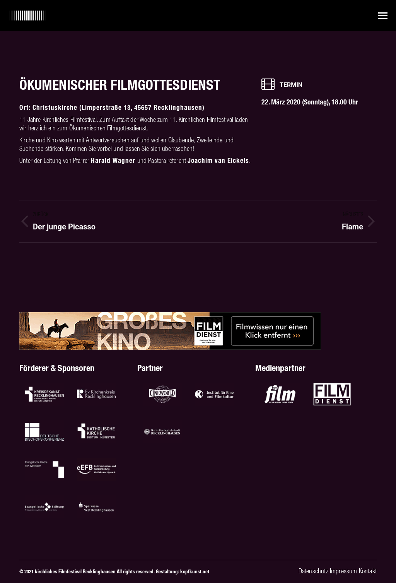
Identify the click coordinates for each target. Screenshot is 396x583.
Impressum (343, 571)
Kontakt (368, 571)
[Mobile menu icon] (382, 15)
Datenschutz (313, 571)
